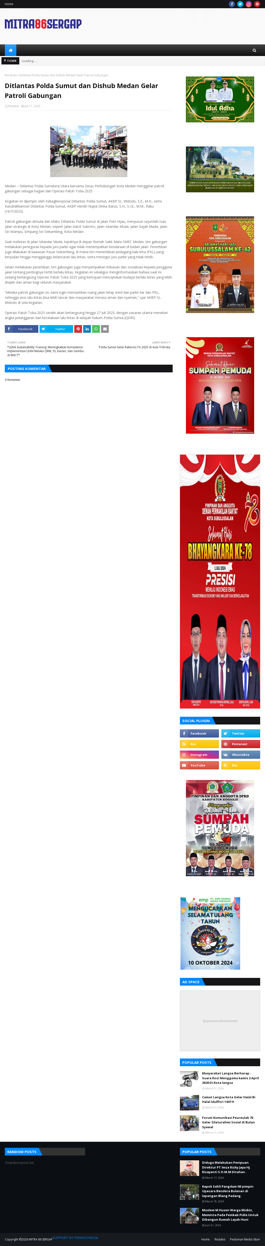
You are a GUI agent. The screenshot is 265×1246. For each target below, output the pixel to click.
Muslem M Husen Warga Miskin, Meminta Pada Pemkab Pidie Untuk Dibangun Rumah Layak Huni (230, 1215)
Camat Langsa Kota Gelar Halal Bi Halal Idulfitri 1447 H (228, 1099)
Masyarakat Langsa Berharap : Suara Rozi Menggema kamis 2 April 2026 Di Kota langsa (230, 1078)
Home (9, 4)
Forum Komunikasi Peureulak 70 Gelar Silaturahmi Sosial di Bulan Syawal (228, 1122)
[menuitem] (10, 50)
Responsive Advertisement (220, 1021)
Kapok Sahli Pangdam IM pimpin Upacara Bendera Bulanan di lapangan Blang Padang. (227, 1191)
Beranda (11, 75)
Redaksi (13, 106)
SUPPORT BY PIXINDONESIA (75, 1237)
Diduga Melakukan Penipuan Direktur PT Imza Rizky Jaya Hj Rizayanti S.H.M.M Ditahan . (226, 1167)
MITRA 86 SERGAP (41, 1239)
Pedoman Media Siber (245, 1239)
